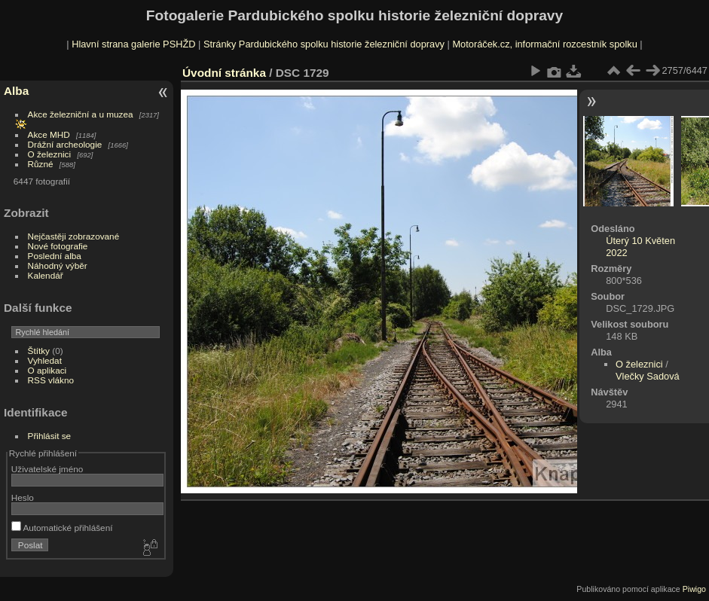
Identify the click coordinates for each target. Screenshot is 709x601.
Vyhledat (45, 360)
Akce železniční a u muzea (80, 114)
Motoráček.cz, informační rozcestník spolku (544, 44)
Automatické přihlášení (62, 527)
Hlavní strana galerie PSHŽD (133, 44)
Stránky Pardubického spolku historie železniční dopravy (324, 44)
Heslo (22, 497)
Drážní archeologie (65, 144)
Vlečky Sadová (648, 376)
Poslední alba (54, 256)
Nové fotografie (58, 246)
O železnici (50, 154)
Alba (16, 90)
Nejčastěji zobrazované (74, 236)
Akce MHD (49, 134)
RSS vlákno (51, 380)
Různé (40, 164)
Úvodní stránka (224, 72)
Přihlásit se (50, 436)
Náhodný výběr (57, 265)
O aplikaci (47, 370)
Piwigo (694, 588)
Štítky (39, 350)
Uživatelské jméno (47, 469)
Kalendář (45, 275)
